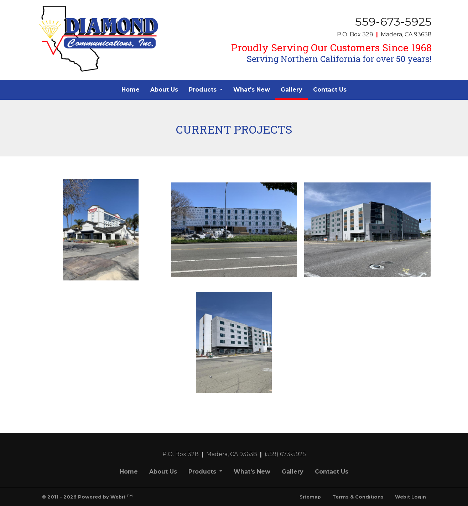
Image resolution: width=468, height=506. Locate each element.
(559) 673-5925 (285, 454)
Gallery (294, 87)
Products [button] (203, 89)
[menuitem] (130, 90)
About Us (164, 89)
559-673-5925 (393, 22)
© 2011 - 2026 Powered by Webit (87, 497)
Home (130, 89)
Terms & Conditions (358, 497)
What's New (251, 89)
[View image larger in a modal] (100, 229)
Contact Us (330, 89)
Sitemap (310, 497)
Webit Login (410, 497)
